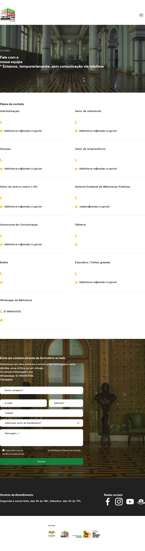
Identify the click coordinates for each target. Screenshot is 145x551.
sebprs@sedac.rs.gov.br (94, 206)
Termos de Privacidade (35, 450)
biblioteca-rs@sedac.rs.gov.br (23, 130)
